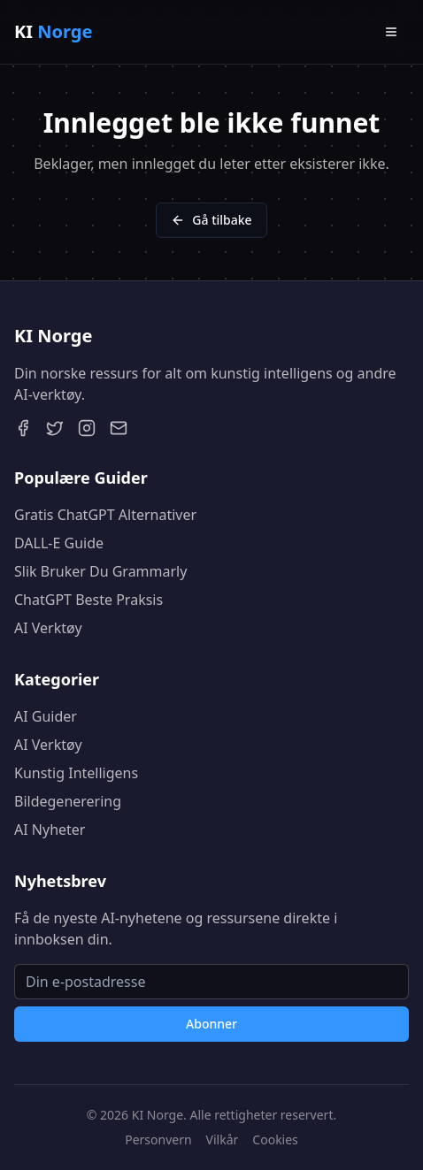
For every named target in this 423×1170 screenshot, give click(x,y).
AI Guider (45, 716)
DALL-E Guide (59, 543)
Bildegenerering (67, 801)
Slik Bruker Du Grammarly (100, 571)
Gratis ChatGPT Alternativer (105, 514)
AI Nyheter (49, 829)
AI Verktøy (48, 628)
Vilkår (222, 1139)
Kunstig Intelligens (76, 773)
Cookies (274, 1139)
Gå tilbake (211, 219)
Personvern (158, 1139)
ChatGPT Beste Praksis (88, 599)
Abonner (211, 1023)
